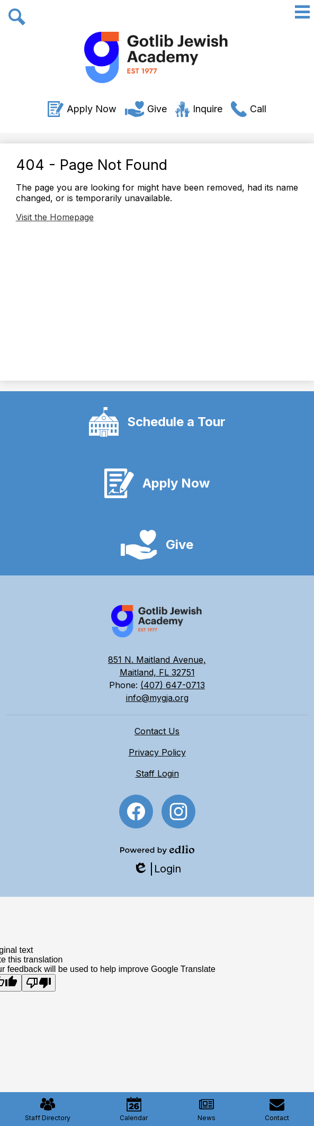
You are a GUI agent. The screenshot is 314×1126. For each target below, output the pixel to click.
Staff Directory (47, 1109)
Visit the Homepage (55, 217)
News (207, 1109)
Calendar (134, 1109)
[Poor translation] (39, 983)
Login (157, 869)
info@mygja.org (157, 697)
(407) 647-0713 (172, 685)
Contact (277, 1109)
